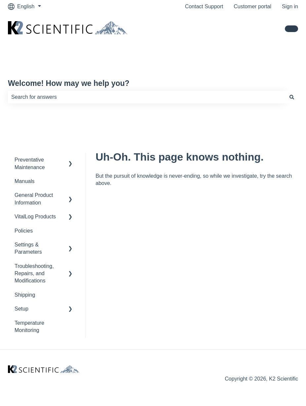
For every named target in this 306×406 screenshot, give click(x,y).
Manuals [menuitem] (24, 181)
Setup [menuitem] (21, 309)
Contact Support (204, 6)
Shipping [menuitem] (25, 295)
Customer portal (252, 6)
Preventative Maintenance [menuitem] (30, 163)
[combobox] (147, 97)
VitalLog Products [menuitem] (35, 216)
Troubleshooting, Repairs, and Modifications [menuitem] (34, 273)
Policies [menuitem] (24, 231)
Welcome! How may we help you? (69, 83)
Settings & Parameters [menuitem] (28, 248)
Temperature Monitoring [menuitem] (29, 326)
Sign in (290, 6)
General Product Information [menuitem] (34, 198)
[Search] (292, 97)
